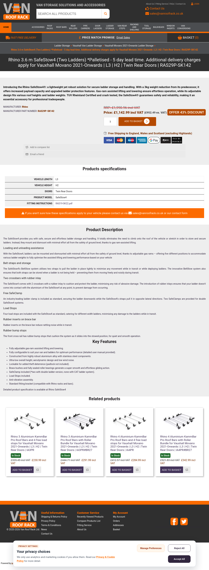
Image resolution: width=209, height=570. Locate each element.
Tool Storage (146, 27)
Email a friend (37, 154)
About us (81, 529)
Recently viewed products (90, 516)
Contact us (46, 533)
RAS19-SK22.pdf (64, 203)
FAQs (172, 4)
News (44, 529)
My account (119, 516)
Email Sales (123, 37)
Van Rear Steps (122, 27)
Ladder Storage (110, 27)
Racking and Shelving (134, 27)
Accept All (179, 559)
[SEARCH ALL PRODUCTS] (69, 14)
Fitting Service (162, 4)
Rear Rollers (73, 27)
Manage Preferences (151, 548)
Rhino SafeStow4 (57, 389)
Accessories (37, 27)
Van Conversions (183, 27)
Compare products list (88, 521)
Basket (116, 529)
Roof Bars (61, 27)
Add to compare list (40, 147)
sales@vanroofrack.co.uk (164, 13)
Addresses (118, 525)
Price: (108, 113)
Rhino (25, 106)
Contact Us (180, 4)
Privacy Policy (48, 521)
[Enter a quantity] (110, 121)
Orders (116, 521)
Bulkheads (158, 27)
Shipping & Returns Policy (54, 516)
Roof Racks (50, 27)
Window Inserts (171, 27)
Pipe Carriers (85, 27)
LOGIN (195, 4)
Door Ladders (97, 27)
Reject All (179, 548)
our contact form (177, 213)
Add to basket (137, 121)
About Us (150, 4)
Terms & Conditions (51, 525)
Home (5, 27)
